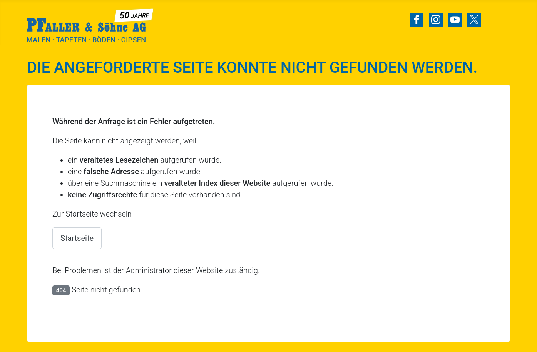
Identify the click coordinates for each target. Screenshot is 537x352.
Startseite (77, 238)
